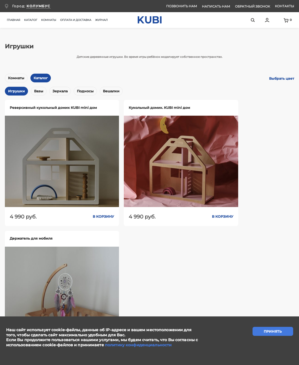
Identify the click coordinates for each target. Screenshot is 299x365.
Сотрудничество (167, 291)
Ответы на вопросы (271, 291)
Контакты (284, 6)
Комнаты (16, 78)
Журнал (101, 20)
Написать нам (216, 6)
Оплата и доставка (75, 20)
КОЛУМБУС (38, 6)
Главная (13, 20)
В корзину (81, 206)
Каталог (41, 78)
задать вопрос (149, 265)
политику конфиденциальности (138, 345)
